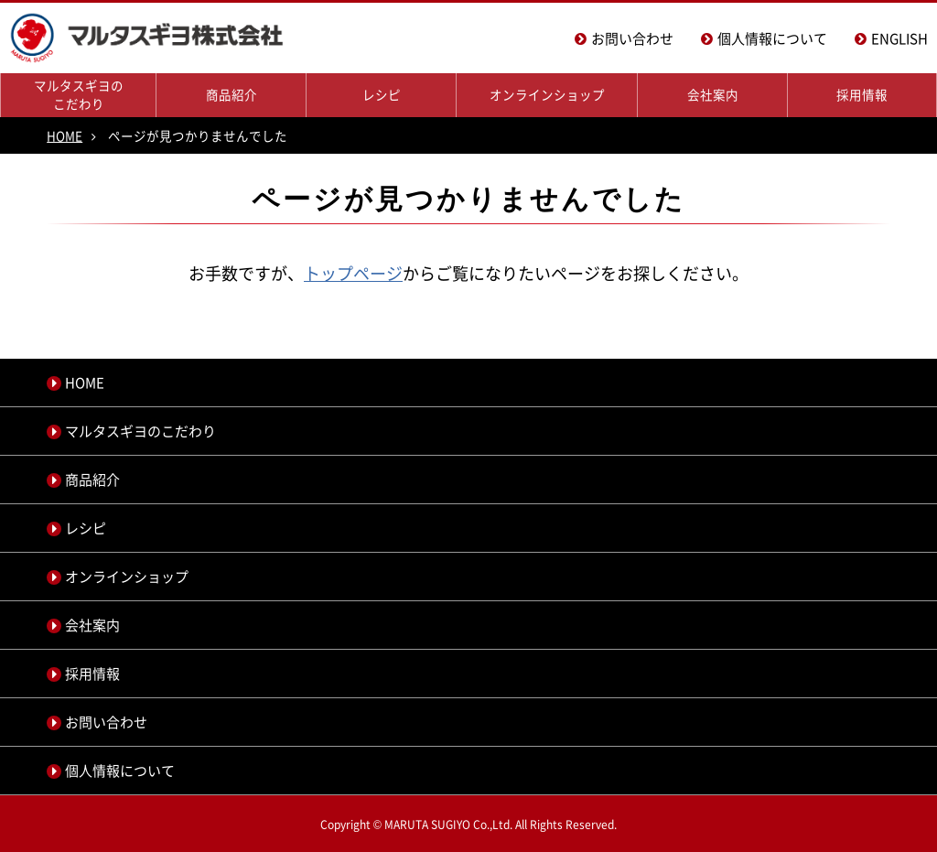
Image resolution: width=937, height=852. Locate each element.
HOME (64, 135)
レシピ (381, 94)
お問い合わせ (632, 38)
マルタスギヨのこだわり (79, 94)
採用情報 (862, 94)
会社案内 (712, 94)
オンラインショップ (547, 94)
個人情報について (772, 38)
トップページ (353, 273)
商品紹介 (231, 94)
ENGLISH (899, 38)
